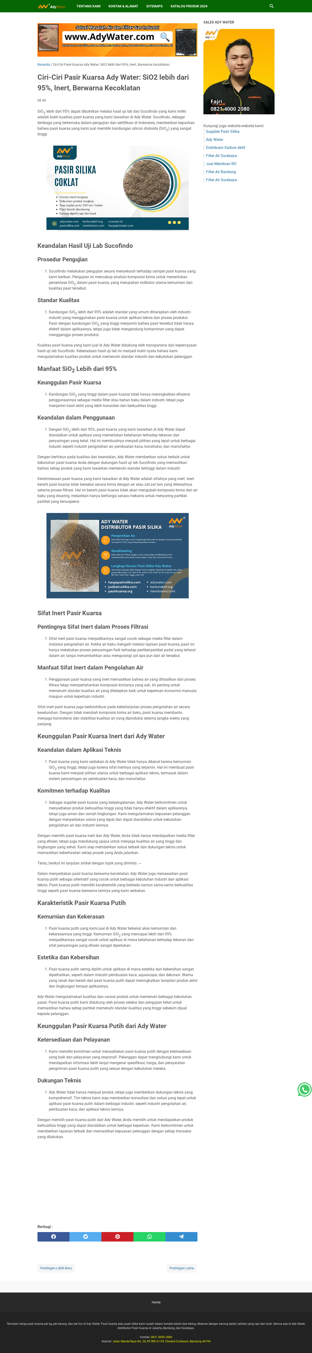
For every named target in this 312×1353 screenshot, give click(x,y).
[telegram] (181, 1237)
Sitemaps (154, 6)
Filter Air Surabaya (221, 155)
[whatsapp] (149, 1237)
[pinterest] (117, 1237)
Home (156, 1302)
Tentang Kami (89, 6)
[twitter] (85, 1237)
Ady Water (214, 139)
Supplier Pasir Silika (222, 131)
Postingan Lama (182, 1268)
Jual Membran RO (221, 164)
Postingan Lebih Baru (56, 1268)
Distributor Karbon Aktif (225, 147)
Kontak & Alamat (123, 6)
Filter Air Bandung (221, 172)
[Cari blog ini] (272, 6)
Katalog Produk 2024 (189, 6)
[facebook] (53, 1237)
